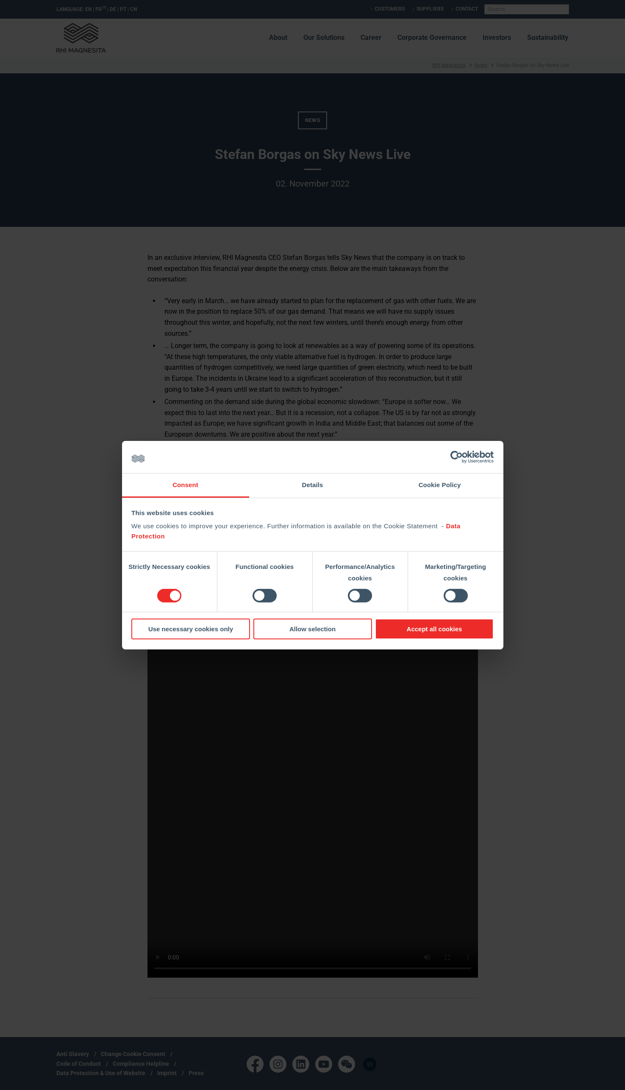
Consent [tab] (185, 484)
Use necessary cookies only (190, 629)
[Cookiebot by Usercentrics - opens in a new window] (456, 457)
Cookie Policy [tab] (440, 484)
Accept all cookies (434, 629)
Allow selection (312, 629)
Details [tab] (312, 484)
